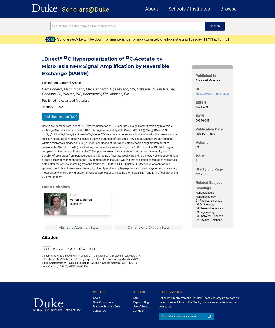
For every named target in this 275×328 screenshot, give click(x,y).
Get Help (138, 310)
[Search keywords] (127, 26)
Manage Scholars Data (106, 306)
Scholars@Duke (86, 9)
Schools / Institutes (189, 9)
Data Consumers (103, 302)
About (151, 9)
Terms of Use (72, 310)
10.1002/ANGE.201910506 (212, 94)
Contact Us (99, 310)
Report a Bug (141, 302)
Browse (228, 9)
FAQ (135, 298)
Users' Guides (141, 306)
